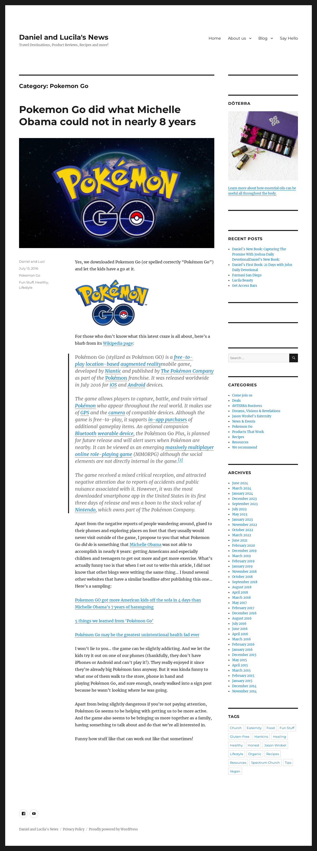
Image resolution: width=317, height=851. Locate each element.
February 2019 (243, 561)
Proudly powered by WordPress (113, 829)
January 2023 (242, 519)
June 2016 (240, 629)
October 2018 (242, 577)
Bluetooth (86, 433)
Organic (254, 754)
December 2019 (244, 551)
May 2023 (239, 514)
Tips (288, 763)
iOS (113, 385)
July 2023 (239, 509)
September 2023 (245, 504)
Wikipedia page (118, 343)
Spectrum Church (265, 763)
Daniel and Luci (32, 261)
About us (237, 38)
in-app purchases (167, 420)
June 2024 (240, 483)
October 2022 (242, 530)
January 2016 (242, 650)
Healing (279, 736)
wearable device (115, 433)
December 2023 (244, 499)
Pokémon (116, 378)
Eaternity (254, 728)
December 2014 (244, 686)
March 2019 (241, 556)
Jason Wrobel (275, 745)
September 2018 (244, 582)
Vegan (235, 771)
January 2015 (242, 681)
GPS (84, 413)
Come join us (242, 395)
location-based (102, 364)
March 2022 (241, 535)
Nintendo (85, 510)
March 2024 (241, 488)
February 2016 (243, 644)
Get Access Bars (244, 286)
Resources (240, 442)
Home (215, 38)
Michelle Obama (145, 544)
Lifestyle (25, 287)
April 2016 (240, 634)
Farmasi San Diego (247, 275)
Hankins (261, 736)
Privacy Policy (73, 829)
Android (136, 385)
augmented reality (141, 364)
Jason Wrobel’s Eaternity (251, 416)
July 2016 (239, 624)
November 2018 (244, 571)
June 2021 (239, 540)
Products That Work (248, 432)
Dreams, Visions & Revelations (256, 411)
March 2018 (241, 598)
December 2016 (244, 613)
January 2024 (242, 493)
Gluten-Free (239, 736)
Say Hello (289, 38)
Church (236, 728)
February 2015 (243, 676)
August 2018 (241, 587)
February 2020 (243, 545)
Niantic (113, 371)
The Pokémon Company (187, 371)
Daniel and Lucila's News (63, 37)
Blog (263, 38)
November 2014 (244, 691)
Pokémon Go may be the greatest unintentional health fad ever (137, 634)
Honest (253, 745)
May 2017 (239, 603)
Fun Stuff (26, 282)
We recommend (244, 447)
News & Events (243, 421)
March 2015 (241, 670)
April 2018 (240, 592)
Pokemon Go (29, 275)
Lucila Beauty (242, 280)
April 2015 (240, 665)
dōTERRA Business (247, 406)
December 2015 (244, 655)
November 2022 (244, 525)
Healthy (41, 282)
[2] (180, 459)
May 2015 (239, 660)
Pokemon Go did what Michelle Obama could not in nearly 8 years (107, 115)
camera (116, 413)
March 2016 (241, 639)
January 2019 (242, 566)
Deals (236, 400)
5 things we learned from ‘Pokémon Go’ (114, 620)
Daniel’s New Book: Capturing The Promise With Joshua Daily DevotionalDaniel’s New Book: (259, 254)
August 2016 (242, 618)
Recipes (238, 437)
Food (271, 728)
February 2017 (243, 608)
